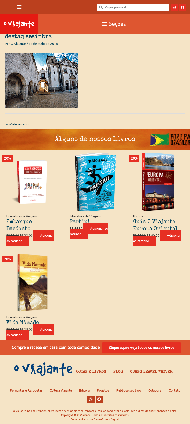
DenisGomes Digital (106, 419)
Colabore (154, 390)
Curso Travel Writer (151, 372)
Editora (84, 390)
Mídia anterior (17, 124)
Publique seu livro (128, 390)
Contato (174, 390)
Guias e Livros (91, 372)
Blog (118, 372)
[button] (19, 7)
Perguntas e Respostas (26, 390)
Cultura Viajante (61, 390)
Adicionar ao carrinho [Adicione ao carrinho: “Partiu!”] (89, 231)
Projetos (103, 390)
